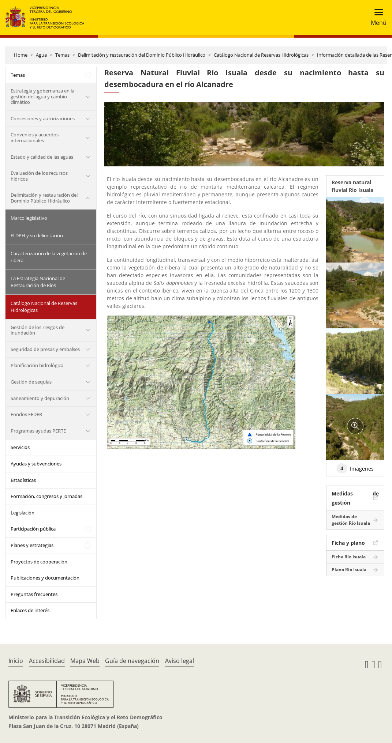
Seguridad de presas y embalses (45, 349)
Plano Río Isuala (349, 569)
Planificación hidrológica (37, 365)
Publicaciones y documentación (45, 577)
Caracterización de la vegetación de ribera (49, 257)
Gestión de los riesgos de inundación (37, 330)
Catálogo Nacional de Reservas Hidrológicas (261, 55)
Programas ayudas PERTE (38, 430)
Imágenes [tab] (355, 468)
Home (20, 55)
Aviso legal (179, 661)
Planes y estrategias (32, 545)
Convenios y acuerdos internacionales (35, 137)
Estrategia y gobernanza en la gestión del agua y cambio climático (42, 96)
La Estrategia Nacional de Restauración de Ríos (38, 282)
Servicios (20, 447)
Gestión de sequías (31, 381)
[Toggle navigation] (376, 17)
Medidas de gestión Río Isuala (351, 519)
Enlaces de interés (30, 610)
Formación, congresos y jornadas (46, 496)
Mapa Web (85, 661)
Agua (41, 55)
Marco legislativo (29, 218)
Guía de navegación (132, 661)
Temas (62, 55)
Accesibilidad (47, 661)
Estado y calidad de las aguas (42, 157)
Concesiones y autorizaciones (43, 118)
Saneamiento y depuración (40, 398)
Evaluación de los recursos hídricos (39, 176)
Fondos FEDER (26, 414)
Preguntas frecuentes (34, 594)
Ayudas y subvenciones (36, 463)
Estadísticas (23, 480)
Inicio (15, 661)
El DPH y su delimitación (37, 235)
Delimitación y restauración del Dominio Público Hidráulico (141, 55)
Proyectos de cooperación (39, 561)
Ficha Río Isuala (349, 557)
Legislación (22, 512)
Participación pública (33, 528)
